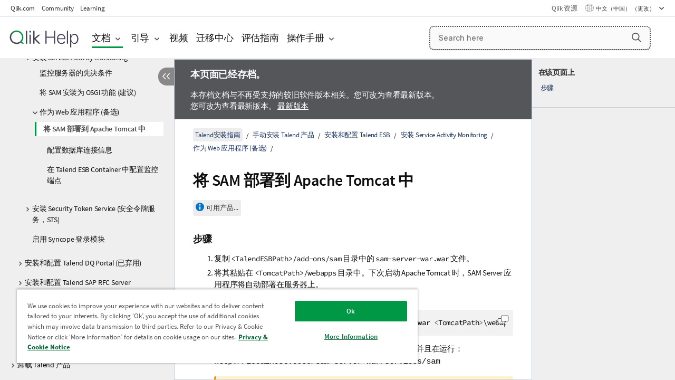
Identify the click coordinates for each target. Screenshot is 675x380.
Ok (343, 311)
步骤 (547, 87)
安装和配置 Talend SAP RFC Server (77, 282)
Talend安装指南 (217, 134)
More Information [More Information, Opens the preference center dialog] (343, 336)
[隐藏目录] (166, 77)
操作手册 (305, 38)
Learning (92, 8)
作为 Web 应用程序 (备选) (79, 112)
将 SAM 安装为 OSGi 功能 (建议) (88, 92)
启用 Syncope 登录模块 (68, 239)
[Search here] (540, 38)
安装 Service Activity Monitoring (444, 134)
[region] (212, 326)
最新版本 (292, 106)
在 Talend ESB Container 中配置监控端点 (102, 175)
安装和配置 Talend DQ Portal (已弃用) (83, 263)
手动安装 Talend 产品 (283, 134)
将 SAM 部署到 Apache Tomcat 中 (94, 129)
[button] (636, 37)
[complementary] (603, 219)
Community (58, 8)
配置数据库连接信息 (79, 150)
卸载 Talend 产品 (43, 364)
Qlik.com (23, 8)
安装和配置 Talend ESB (357, 134)
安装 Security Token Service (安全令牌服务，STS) (93, 214)
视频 (178, 38)
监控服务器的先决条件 (76, 73)
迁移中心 (215, 38)
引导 (140, 38)
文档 (101, 38)
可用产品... (222, 207)
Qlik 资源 (564, 8)
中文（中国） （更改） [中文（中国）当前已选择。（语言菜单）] (626, 8)
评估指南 (260, 38)
